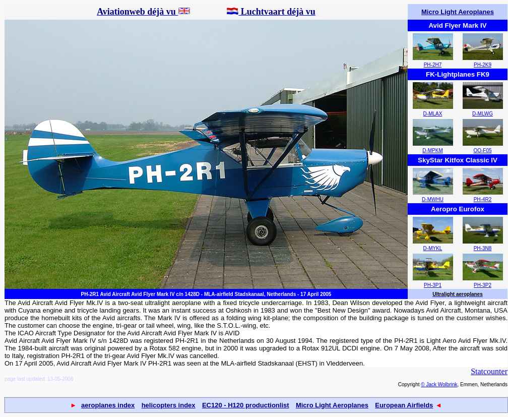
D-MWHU (432, 199)
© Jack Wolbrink (439, 384)
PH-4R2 (483, 199)
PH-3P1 (432, 285)
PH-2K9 (482, 65)
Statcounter (489, 371)
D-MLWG (482, 113)
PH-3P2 (482, 285)
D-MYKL (432, 248)
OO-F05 (482, 150)
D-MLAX (432, 113)
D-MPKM (432, 150)
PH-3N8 (483, 248)
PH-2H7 (433, 65)
